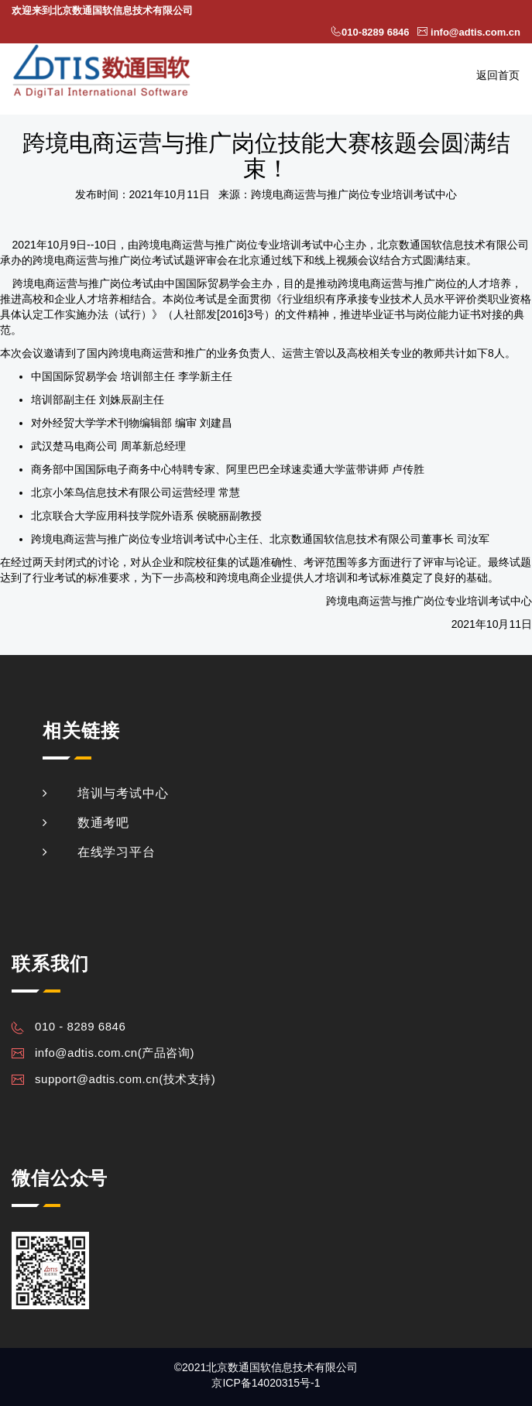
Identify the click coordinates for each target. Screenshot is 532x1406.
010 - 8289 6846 (80, 1026)
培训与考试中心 (123, 793)
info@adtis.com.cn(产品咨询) (114, 1052)
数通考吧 (103, 822)
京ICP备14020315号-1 (265, 1383)
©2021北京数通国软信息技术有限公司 (266, 1367)
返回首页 (498, 75)
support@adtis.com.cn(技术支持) (125, 1078)
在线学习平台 (116, 852)
